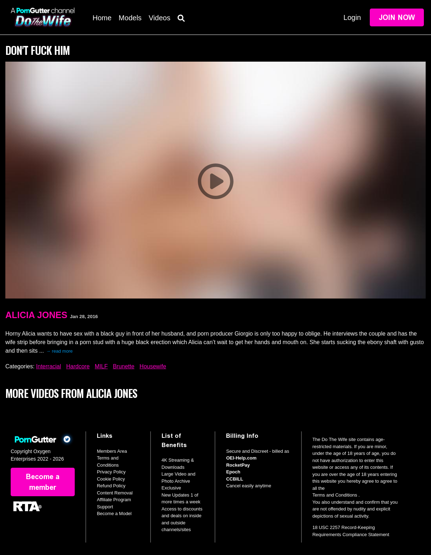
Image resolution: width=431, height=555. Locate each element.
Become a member (42, 482)
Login (352, 17)
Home (102, 18)
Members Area (112, 451)
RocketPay (237, 465)
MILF (101, 366)
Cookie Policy (111, 479)
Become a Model (114, 513)
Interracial (48, 366)
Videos (159, 18)
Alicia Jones (36, 315)
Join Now (397, 17)
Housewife (153, 366)
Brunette (123, 366)
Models (130, 18)
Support (105, 506)
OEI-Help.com (241, 458)
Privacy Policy (111, 471)
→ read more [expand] (59, 351)
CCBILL (234, 479)
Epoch (233, 471)
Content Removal (114, 493)
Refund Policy (111, 485)
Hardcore (78, 366)
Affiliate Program (114, 499)
